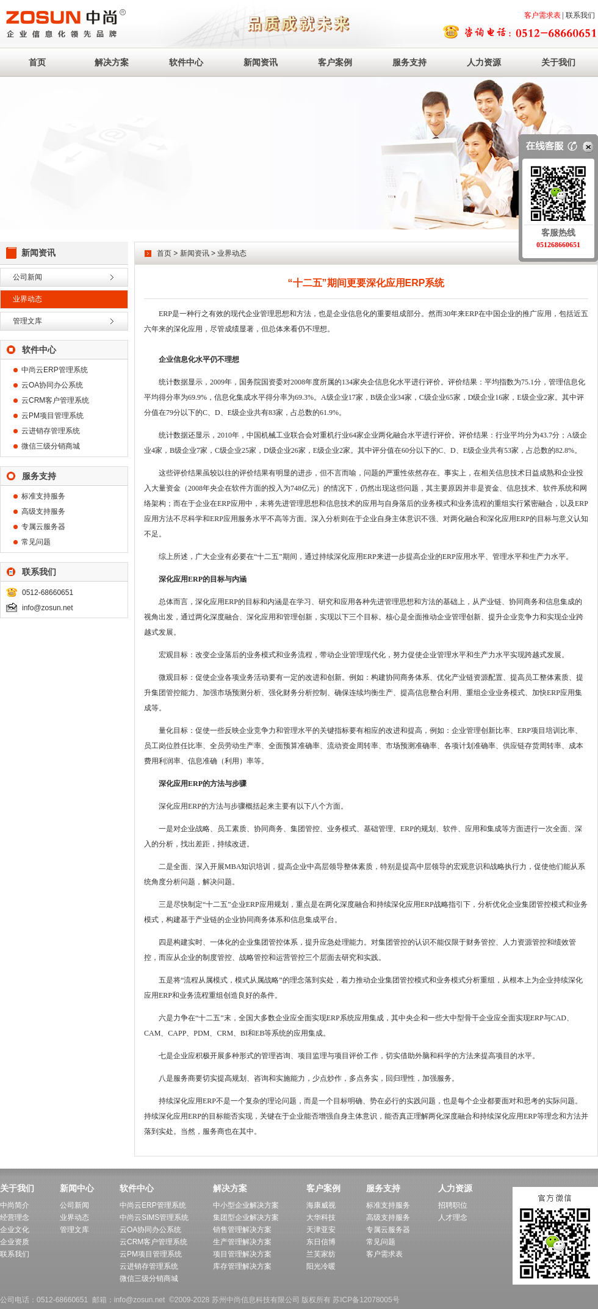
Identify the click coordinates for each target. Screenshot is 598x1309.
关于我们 (558, 62)
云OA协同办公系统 (52, 385)
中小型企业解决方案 (246, 1205)
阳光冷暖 (321, 1266)
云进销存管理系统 (50, 431)
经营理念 (14, 1217)
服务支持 (409, 62)
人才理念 (452, 1217)
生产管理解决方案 (242, 1242)
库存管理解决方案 (242, 1266)
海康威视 (321, 1205)
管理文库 (27, 321)
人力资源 (484, 62)
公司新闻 (27, 277)
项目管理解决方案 (242, 1254)
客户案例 (335, 62)
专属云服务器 (43, 526)
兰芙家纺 (321, 1254)
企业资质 (14, 1242)
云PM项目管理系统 (52, 415)
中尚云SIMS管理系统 (154, 1217)
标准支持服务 (43, 496)
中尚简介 (14, 1205)
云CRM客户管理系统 (55, 400)
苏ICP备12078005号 (366, 1300)
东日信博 (321, 1242)
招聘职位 (452, 1205)
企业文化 (14, 1229)
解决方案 (112, 62)
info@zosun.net (47, 608)
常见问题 (36, 542)
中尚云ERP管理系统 (54, 370)
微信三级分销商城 (50, 446)
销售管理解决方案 (242, 1229)
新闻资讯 (260, 62)
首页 (37, 62)
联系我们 (580, 15)
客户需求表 (542, 15)
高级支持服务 (43, 511)
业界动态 (27, 299)
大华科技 (321, 1217)
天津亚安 (321, 1229)
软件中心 (186, 62)
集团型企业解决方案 (246, 1217)
